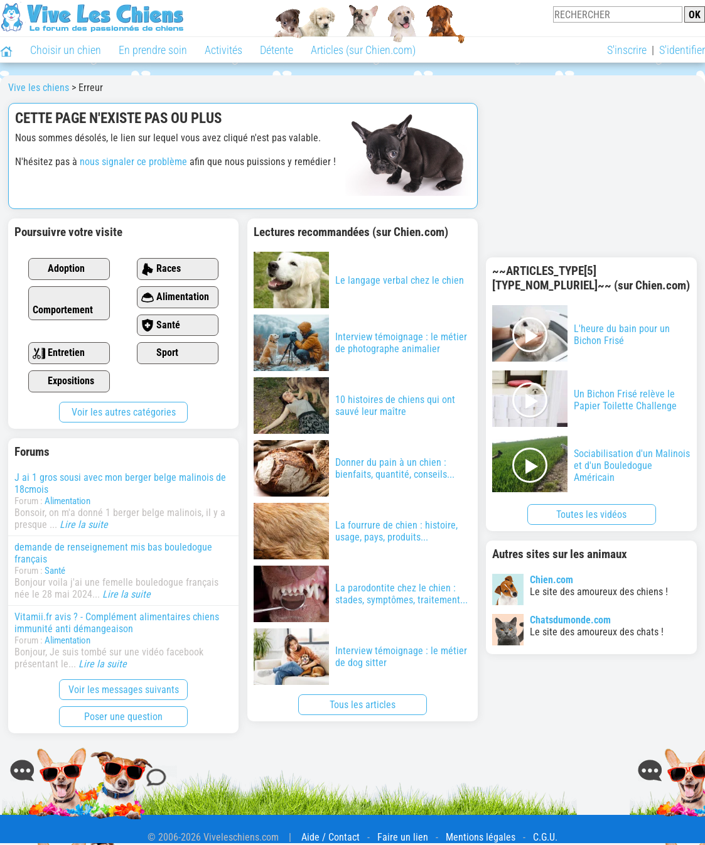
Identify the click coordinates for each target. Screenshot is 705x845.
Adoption (59, 269)
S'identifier (682, 50)
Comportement (63, 303)
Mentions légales (480, 837)
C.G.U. (545, 837)
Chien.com (551, 580)
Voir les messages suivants (123, 690)
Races (161, 269)
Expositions (63, 381)
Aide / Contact (330, 837)
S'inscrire (627, 50)
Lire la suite (84, 524)
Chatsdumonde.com (570, 620)
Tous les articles (363, 705)
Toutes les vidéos (591, 514)
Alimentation (175, 297)
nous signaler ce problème (133, 162)
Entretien (59, 353)
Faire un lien (402, 837)
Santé (160, 325)
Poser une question (123, 717)
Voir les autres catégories (124, 412)
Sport (159, 353)
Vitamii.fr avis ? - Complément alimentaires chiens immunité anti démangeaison (116, 623)
